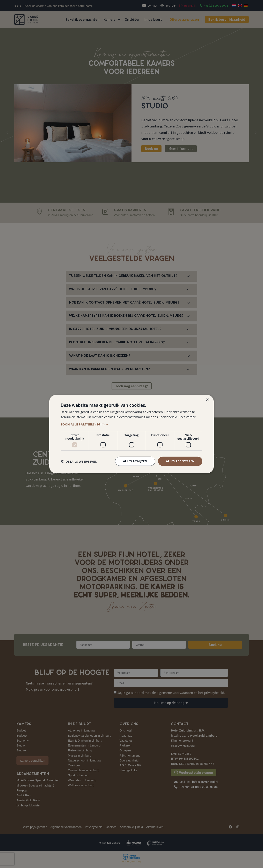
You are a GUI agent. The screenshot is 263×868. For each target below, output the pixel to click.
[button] (131, 424)
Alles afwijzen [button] (135, 461)
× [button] (207, 399)
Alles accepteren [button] (180, 461)
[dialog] (131, 434)
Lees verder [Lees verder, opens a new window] (187, 417)
